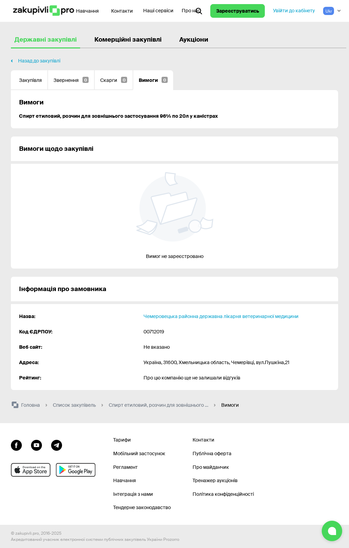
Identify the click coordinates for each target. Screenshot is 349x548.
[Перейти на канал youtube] (36, 444)
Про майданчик (211, 467)
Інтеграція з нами (133, 494)
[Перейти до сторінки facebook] (16, 444)
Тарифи (122, 440)
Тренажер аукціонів (215, 480)
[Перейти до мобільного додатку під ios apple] (30, 470)
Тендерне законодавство (142, 507)
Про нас (191, 11)
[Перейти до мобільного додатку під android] (75, 470)
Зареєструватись (237, 11)
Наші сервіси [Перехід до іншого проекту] (158, 11)
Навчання (124, 480)
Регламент (125, 467)
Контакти (122, 11)
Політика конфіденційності (223, 494)
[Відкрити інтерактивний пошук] (198, 11)
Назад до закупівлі (39, 61)
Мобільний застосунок (139, 453)
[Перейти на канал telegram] (56, 444)
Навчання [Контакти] (87, 11)
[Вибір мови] (332, 11)
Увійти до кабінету (294, 11)
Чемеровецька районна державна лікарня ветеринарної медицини (221, 316)
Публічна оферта (212, 453)
